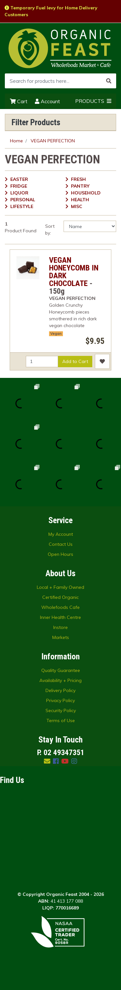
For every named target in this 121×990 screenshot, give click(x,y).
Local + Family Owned (60, 587)
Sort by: (50, 229)
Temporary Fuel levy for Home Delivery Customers (51, 11)
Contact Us (61, 544)
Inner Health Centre (60, 617)
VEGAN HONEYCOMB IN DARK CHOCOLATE (73, 272)
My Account (60, 534)
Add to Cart (75, 361)
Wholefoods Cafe (60, 607)
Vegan (56, 333)
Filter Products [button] (36, 122)
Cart (18, 101)
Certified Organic (60, 597)
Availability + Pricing (60, 680)
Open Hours (60, 554)
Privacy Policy (60, 700)
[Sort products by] (90, 226)
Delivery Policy (60, 690)
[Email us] (47, 761)
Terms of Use (60, 720)
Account (47, 101)
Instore (60, 627)
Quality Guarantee (60, 670)
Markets (60, 637)
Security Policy (60, 710)
